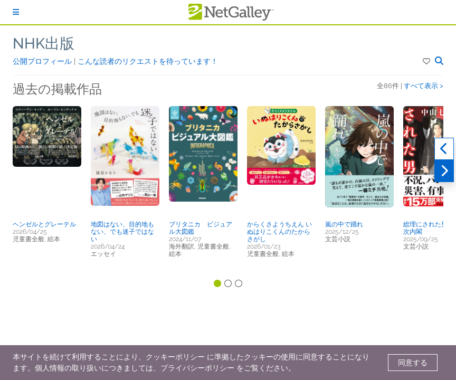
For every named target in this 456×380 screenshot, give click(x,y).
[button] (427, 61)
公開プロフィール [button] (43, 61)
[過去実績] (444, 149)
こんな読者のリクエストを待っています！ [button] (148, 61)
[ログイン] (15, 12)
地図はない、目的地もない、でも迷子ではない (122, 232)
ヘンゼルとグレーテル (44, 224)
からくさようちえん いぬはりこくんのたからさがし (279, 232)
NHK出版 (43, 43)
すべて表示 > (423, 86)
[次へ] (444, 171)
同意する (413, 362)
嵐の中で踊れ (344, 224)
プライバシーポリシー (197, 368)
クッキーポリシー (175, 357)
